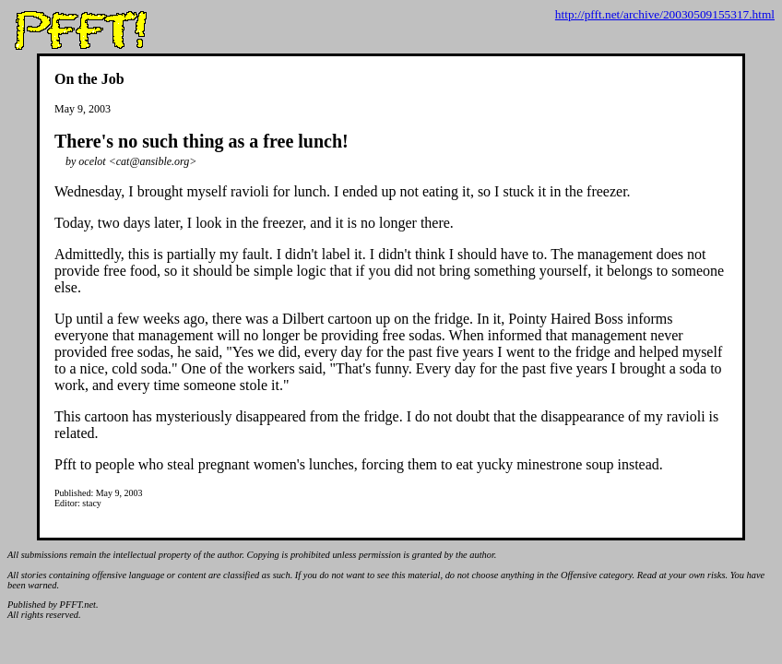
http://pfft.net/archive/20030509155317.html (665, 14)
